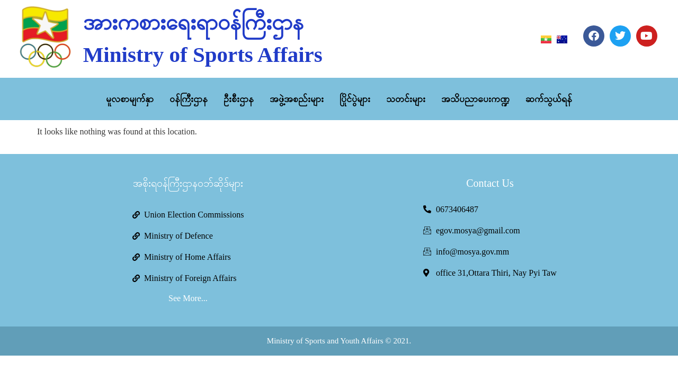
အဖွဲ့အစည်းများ (297, 99)
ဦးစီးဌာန (239, 99)
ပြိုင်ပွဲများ (355, 99)
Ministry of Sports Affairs (203, 54)
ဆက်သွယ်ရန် (548, 99)
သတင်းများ (405, 99)
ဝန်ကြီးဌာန (189, 99)
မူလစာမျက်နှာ (130, 99)
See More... (188, 298)
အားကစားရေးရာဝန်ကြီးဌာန (193, 22)
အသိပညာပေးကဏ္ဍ (475, 99)
